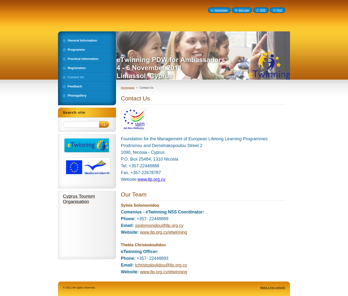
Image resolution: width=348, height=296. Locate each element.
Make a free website (272, 287)
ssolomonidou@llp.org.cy (159, 225)
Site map (244, 10)
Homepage (127, 87)
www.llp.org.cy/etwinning (163, 232)
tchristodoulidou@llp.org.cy (161, 265)
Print (279, 10)
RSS (262, 10)
